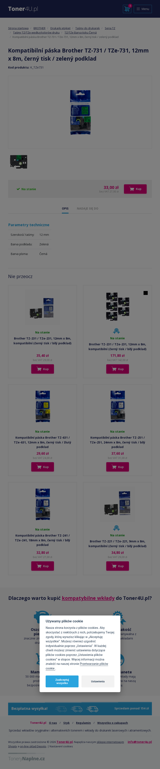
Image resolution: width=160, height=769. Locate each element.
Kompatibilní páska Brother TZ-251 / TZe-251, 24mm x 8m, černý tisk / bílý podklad (117, 442)
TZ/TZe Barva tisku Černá (81, 32)
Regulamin (83, 723)
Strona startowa (18, 28)
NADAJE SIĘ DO (87, 208)
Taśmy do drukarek (87, 28)
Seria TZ (110, 28)
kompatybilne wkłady (88, 598)
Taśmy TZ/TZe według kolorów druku (36, 32)
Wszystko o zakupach (112, 723)
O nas (53, 723)
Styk (66, 723)
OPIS (65, 208)
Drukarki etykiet (60, 28)
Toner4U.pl (64, 742)
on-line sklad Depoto (33, 746)
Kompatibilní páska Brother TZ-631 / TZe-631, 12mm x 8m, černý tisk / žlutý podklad (42, 442)
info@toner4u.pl (140, 742)
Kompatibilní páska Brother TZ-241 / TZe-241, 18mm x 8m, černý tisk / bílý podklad (42, 540)
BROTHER (39, 28)
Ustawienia (98, 681)
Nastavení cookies (61, 746)
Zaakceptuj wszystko (62, 681)
